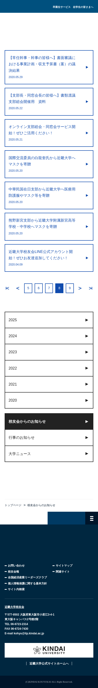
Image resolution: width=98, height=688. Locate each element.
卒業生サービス (62, 7)
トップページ (13, 505)
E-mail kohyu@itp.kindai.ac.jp (24, 633)
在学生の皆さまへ (83, 7)
